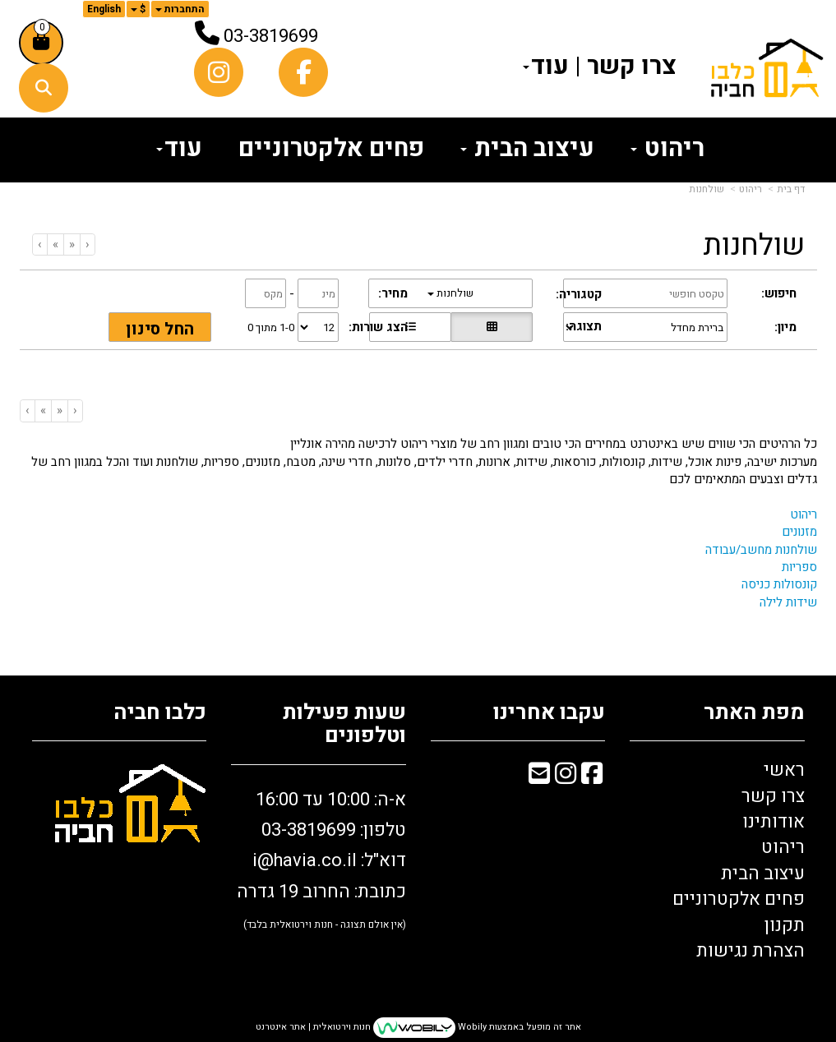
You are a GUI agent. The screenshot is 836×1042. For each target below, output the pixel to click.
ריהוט (750, 189)
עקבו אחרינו (549, 713)
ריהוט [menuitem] (667, 149)
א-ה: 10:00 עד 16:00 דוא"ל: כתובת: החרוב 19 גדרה (321, 859)
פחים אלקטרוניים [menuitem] (331, 149)
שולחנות (706, 189)
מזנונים (799, 532)
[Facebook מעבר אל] (592, 776)
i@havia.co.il (304, 860)
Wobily (471, 1028)
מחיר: (393, 293)
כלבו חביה (159, 713)
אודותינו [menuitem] (773, 822)
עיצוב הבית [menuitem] (527, 149)
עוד (546, 66)
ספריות (799, 567)
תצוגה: (584, 326)
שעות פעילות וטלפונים (344, 724)
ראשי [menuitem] (784, 770)
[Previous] (71, 244)
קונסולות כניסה (779, 584)
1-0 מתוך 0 (270, 327)
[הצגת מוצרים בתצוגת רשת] (491, 327)
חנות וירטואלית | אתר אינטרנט (313, 1028)
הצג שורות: (378, 327)
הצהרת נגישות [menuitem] (750, 951)
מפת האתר (754, 713)
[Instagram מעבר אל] (565, 776)
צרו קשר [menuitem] (632, 66)
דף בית (791, 189)
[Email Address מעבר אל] (539, 776)
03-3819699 (271, 36)
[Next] (55, 244)
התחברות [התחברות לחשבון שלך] (180, 9)
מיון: (785, 327)
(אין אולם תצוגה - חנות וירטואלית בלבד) (324, 924)
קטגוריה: (579, 294)
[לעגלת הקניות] (41, 42)
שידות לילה (788, 602)
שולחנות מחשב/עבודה (761, 550)
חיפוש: (779, 293)
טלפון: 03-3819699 (333, 830)
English (104, 9)
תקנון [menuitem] (784, 925)
